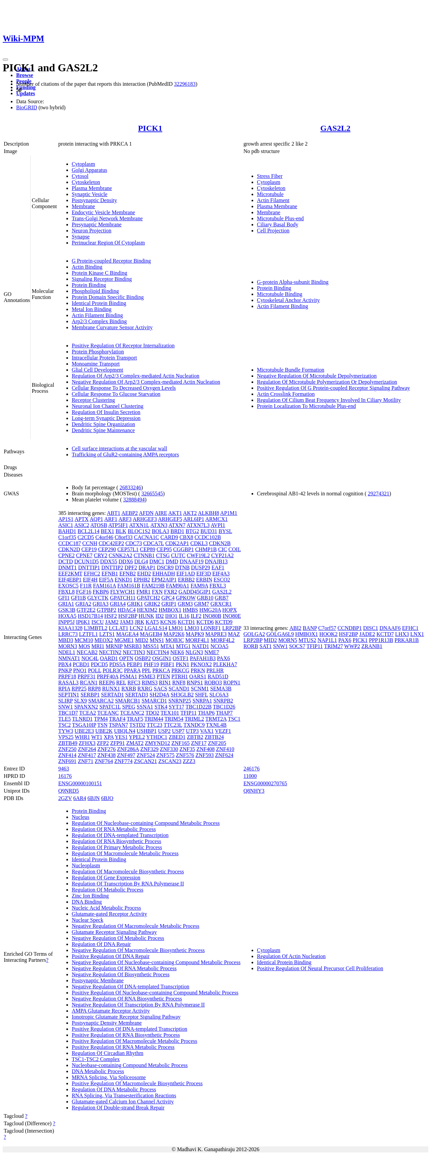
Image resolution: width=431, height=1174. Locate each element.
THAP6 (206, 713)
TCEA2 (87, 713)
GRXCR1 (221, 604)
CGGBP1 (183, 549)
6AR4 (79, 798)
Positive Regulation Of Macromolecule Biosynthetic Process (137, 1083)
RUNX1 (111, 688)
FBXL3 (217, 586)
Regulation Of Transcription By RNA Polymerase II (128, 883)
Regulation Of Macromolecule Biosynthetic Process (128, 871)
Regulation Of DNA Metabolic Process (114, 1089)
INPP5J (66, 622)
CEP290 (107, 549)
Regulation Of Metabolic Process (107, 890)
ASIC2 (81, 525)
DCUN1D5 (86, 561)
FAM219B (153, 586)
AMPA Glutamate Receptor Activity (111, 1011)
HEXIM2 (147, 610)
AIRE (161, 513)
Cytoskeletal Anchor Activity (288, 300)
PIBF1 (167, 664)
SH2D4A (159, 694)
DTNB (182, 567)
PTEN (163, 676)
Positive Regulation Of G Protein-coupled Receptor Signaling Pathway (333, 388)
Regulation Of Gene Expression (106, 877)
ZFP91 (117, 743)
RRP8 (94, 688)
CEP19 (89, 549)
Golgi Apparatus (89, 170)
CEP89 (147, 549)
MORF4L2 (222, 640)
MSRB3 (132, 646)
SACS (160, 688)
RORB (250, 646)
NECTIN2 (110, 652)
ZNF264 (87, 749)
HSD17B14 (90, 616)
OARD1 (109, 658)
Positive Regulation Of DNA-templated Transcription (129, 1029)
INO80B (212, 616)
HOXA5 (67, 616)
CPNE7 (84, 555)
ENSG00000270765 (265, 783)
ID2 (160, 616)
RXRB (129, 688)
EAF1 (217, 567)
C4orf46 (104, 537)
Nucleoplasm (86, 865)
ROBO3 (213, 682)
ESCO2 (221, 579)
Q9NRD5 (68, 791)
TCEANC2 (132, 713)
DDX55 (108, 561)
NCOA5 (219, 646)
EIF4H (90, 579)
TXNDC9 (194, 725)
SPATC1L (110, 707)
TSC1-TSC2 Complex (96, 1059)
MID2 (141, 640)
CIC (222, 549)
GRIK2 (152, 604)
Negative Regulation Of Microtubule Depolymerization (316, 376)
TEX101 (170, 713)
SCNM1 (200, 688)
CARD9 (169, 537)
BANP (310, 628)
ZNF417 (87, 755)
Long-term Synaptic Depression (106, 418)
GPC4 (167, 598)
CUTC (178, 555)
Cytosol (80, 176)
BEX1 (107, 531)
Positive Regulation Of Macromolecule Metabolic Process (134, 1041)
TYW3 (65, 731)
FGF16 (83, 592)
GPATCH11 (122, 598)
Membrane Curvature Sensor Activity (112, 327)
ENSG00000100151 (80, 783)
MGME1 (124, 640)
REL (121, 682)
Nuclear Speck (87, 920)
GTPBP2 (107, 610)
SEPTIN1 (68, 694)
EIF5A (106, 579)
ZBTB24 (214, 737)
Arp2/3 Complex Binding (99, 321)
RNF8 (178, 682)
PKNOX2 (201, 664)
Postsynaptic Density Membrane (107, 1023)
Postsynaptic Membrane (98, 980)
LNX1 (417, 634)
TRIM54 (174, 719)
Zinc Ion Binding (90, 896)
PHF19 (151, 664)
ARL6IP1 (193, 519)
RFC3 (134, 682)
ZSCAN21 (145, 761)
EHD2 (144, 573)
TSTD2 (137, 725)
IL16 (184, 616)
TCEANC (108, 713)
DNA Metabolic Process (98, 1071)
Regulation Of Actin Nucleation (291, 956)
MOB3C (174, 640)
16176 (65, 776)
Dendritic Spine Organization (103, 424)
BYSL (225, 531)
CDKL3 (199, 543)
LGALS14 (155, 628)
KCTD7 (385, 634)
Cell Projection (273, 230)
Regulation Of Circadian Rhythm (107, 1053)
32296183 (185, 84)
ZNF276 (106, 749)
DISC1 (370, 628)
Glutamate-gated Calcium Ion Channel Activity (123, 1101)
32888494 (134, 499)
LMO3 (192, 628)
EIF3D (203, 573)
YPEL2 (137, 737)
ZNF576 (185, 755)
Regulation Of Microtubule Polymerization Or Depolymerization (327, 382)
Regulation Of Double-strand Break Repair (118, 1107)
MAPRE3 (216, 634)
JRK (139, 622)
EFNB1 (110, 573)
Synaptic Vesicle (89, 194)
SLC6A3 (219, 694)
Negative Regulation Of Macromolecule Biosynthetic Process (138, 950)
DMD (172, 561)
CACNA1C (146, 537)
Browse (24, 75)
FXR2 (170, 592)
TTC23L (173, 725)
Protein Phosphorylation (98, 351)
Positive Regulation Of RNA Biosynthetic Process (126, 1035)
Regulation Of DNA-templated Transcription (120, 835)
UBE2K (104, 731)
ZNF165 (180, 743)
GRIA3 (100, 604)
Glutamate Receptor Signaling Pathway (114, 932)
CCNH (89, 543)
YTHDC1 (156, 737)
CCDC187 (69, 543)
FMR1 (143, 592)
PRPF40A (108, 676)
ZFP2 (103, 743)
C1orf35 (67, 537)
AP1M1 (228, 513)
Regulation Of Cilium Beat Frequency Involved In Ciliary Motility (329, 400)
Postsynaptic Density (94, 200)
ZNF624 (224, 755)
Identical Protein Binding (99, 303)
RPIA (64, 688)
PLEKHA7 (225, 664)
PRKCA (161, 670)
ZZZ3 (189, 761)
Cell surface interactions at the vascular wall (119, 448)
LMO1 (175, 628)
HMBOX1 (170, 610)
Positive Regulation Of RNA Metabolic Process (123, 1047)
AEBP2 (129, 513)
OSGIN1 (161, 658)
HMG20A (210, 610)
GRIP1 (169, 604)
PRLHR (215, 670)
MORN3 (67, 646)
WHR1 (82, 737)
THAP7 (224, 713)
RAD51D (218, 676)
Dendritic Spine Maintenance (103, 430)
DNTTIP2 (112, 567)
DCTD (65, 561)
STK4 (161, 707)
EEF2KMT (70, 573)
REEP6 (107, 682)
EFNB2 (127, 573)
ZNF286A (128, 749)
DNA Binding (87, 902)
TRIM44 (153, 719)
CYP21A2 (222, 555)
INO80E (232, 616)
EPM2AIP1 (164, 579)
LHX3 (402, 634)
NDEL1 (66, 652)
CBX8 (186, 537)
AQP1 (96, 519)
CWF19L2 (198, 555)
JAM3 (126, 622)
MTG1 (183, 646)
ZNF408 (205, 749)
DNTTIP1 (89, 567)
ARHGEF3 (145, 519)
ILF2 (196, 616)
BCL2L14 (88, 531)
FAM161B (129, 586)
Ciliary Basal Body (277, 224)
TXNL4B (216, 725)
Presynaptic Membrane (97, 224)
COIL (234, 549)
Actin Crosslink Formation (286, 394)
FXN (157, 592)
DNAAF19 (191, 561)
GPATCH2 (148, 598)
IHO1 (171, 616)
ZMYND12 (157, 743)
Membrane (83, 206)
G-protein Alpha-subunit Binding (292, 282)
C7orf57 (327, 628)
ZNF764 (104, 761)
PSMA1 (128, 676)
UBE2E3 (84, 731)
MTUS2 (307, 640)
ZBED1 (177, 737)
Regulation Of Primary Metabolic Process (117, 847)
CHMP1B (206, 549)
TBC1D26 (224, 707)
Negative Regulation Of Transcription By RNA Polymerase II (138, 1005)
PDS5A (117, 664)
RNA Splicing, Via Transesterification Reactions (124, 1095)
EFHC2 (92, 573)
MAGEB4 (151, 634)
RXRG (144, 688)
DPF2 (131, 567)
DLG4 (141, 561)
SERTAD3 (136, 694)
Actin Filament (273, 200)
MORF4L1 (197, 640)
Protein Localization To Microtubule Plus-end (306, 406)
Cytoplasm (83, 164)
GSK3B (66, 610)
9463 (63, 768)
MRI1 (98, 646)
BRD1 (177, 531)
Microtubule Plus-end (280, 218)
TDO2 (152, 713)
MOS (84, 646)
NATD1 (200, 646)
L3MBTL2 (95, 628)
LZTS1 (107, 634)
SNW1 (65, 707)
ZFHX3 (87, 743)
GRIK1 (135, 604)
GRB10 (205, 598)
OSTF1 (181, 658)
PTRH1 (179, 676)
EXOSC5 (68, 586)
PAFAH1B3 (203, 658)
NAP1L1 (327, 640)
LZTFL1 (88, 634)
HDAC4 (126, 610)
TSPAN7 (118, 725)
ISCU (98, 622)
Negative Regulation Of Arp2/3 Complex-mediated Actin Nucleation (146, 382)
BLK (120, 531)
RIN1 (165, 682)
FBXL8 (66, 592)
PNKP (65, 670)
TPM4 (101, 719)
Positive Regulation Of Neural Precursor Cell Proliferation (320, 968)
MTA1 (167, 646)
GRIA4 (118, 604)
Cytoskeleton (86, 182)
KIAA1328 (70, 628)
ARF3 (125, 519)
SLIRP (65, 701)
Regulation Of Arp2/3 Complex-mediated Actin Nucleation (135, 376)
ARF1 (110, 519)
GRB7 (222, 598)
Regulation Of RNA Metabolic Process (114, 829)
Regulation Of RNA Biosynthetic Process (116, 841)
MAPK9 (195, 634)
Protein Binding (89, 285)
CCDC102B (208, 537)
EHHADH (163, 573)
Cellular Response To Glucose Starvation (116, 394)
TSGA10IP (84, 725)
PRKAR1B (407, 640)
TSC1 (234, 719)
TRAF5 (135, 719)
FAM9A (199, 586)
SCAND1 (179, 688)
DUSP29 (200, 567)
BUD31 (208, 531)
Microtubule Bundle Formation (290, 370)
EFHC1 (410, 628)
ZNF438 (106, 755)
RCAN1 (88, 682)
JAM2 (112, 622)
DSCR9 (165, 567)
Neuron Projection (91, 230)
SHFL (201, 694)
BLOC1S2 (139, 531)
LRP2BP (231, 628)
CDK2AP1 (177, 543)
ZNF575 (165, 755)
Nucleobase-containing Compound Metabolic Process (130, 1065)
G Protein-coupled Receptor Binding (111, 261)
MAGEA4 (127, 634)
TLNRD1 (82, 719)
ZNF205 (217, 743)
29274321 (378, 493)
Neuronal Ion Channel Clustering (107, 406)
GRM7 (201, 604)
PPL (146, 670)
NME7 (211, 652)
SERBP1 (90, 694)
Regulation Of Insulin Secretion (106, 412)
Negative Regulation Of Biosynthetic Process (121, 974)
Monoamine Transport (96, 364)
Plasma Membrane (92, 188)
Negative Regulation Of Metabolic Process (118, 938)
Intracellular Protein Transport (104, 358)
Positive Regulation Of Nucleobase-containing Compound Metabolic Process (155, 992)
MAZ (234, 634)
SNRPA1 (202, 701)
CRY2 (100, 555)
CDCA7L (153, 543)
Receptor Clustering (93, 400)
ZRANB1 (371, 646)
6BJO (107, 798)
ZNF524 (146, 755)
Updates (25, 93)
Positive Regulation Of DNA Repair (111, 956)
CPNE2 (66, 555)
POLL (94, 670)
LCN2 (136, 628)
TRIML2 (194, 719)
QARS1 (197, 676)
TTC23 (154, 725)
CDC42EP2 (111, 543)
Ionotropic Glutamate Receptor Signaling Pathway (126, 1017)
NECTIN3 (134, 652)
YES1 (121, 737)
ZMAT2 (135, 743)
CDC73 (134, 543)
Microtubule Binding (279, 294)
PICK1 (150, 128)
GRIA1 (66, 604)
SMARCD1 (154, 701)
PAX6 (223, 658)
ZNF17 (198, 743)
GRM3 (185, 604)
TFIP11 (188, 713)
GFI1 (64, 598)
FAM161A (104, 586)
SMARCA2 (101, 701)
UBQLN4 (124, 731)
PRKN (198, 670)
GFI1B (78, 598)
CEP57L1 (127, 549)
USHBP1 (147, 731)
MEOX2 (103, 640)
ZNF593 (205, 755)
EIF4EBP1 (69, 579)
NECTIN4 (157, 652)
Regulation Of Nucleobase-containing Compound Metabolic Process (146, 823)
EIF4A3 (221, 573)
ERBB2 (186, 579)
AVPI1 (218, 525)
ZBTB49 (67, 743)
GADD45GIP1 (194, 592)
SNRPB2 (223, 701)
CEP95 (164, 549)
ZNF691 (67, 761)
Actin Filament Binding (97, 315)
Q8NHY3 (253, 791)
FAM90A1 (177, 586)
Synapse (81, 236)
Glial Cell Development (97, 370)
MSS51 (151, 646)
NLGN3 (194, 652)
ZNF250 (67, 749)
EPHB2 (142, 579)
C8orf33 (123, 537)
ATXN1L (139, 525)
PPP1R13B (381, 640)
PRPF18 (67, 676)
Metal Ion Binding (91, 309)
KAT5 (152, 622)
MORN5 (287, 640)
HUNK (146, 616)
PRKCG (180, 670)
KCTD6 (205, 622)
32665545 (152, 493)
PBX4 (64, 664)
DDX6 (126, 561)
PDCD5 (99, 664)
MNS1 (157, 640)
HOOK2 (328, 634)
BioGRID (26, 107)
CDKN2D (69, 549)
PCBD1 (81, 664)
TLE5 (64, 719)
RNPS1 (195, 682)
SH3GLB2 (182, 694)
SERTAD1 (112, 694)
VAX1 (207, 731)
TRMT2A (216, 719)
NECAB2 (87, 652)
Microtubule (270, 194)
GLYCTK (97, 598)
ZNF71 (85, 761)
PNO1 (80, 670)
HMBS (190, 610)
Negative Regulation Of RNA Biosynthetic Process (127, 998)
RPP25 (78, 688)
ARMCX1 (216, 519)
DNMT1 (67, 567)
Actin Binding (87, 267)
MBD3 (65, 640)
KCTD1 (186, 622)
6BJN (94, 798)
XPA (109, 737)
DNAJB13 (216, 561)
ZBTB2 (195, 737)
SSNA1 (145, 707)
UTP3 (192, 731)
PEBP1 (134, 664)
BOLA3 (160, 531)
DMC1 (157, 561)
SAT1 (266, 646)
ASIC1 (65, 525)
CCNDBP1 (349, 628)
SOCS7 (297, 646)
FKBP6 (101, 592)
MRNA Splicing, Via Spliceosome (109, 1077)
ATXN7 (177, 525)
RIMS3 (150, 682)
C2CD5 (85, 537)
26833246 (130, 487)
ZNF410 (225, 749)
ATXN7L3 (198, 525)
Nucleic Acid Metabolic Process (106, 908)
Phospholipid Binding (95, 291)
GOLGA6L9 (280, 634)
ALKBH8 (208, 513)
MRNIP (114, 646)
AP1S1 (65, 519)
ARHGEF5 (170, 519)
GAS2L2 (335, 128)
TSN (102, 725)
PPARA (132, 670)
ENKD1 (123, 579)
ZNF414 (67, 755)
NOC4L (90, 658)
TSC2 (64, 725)
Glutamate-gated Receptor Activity (109, 914)
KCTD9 (224, 622)
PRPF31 (86, 676)
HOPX (229, 610)
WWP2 (352, 646)
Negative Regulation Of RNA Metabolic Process (124, 968)
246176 (251, 768)
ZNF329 (149, 749)
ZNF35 (187, 749)
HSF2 (110, 616)
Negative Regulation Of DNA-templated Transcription (130, 986)
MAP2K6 (173, 634)
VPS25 (65, 737)
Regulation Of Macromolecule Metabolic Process (125, 853)
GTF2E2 (86, 610)
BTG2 (192, 531)
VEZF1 (223, 731)
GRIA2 (83, 604)
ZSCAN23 (169, 761)
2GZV (65, 798)
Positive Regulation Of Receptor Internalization (123, 345)
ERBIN (204, 579)
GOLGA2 (254, 634)
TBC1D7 (68, 713)
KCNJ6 (168, 622)
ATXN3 (158, 525)
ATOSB (98, 525)
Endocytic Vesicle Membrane (103, 212)
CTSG (163, 555)
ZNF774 (123, 761)
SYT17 (176, 707)
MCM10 (83, 640)
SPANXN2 (86, 707)
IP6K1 (83, 622)
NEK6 (177, 652)
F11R (86, 586)
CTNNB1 (144, 555)
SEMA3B (220, 688)
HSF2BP (127, 616)
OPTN (126, 658)
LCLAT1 (118, 628)
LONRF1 (211, 628)
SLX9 (80, 701)
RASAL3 (68, 682)
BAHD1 (67, 531)
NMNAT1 (69, 658)
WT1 (96, 737)
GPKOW (185, 598)
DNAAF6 (390, 628)
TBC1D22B (198, 707)
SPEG (128, 707)
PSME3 (146, 676)
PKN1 (182, 664)
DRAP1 (147, 567)
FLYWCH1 (122, 592)
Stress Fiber (270, 176)
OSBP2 (143, 658)
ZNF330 (169, 749)
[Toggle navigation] (5, 60)
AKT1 (175, 513)
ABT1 (113, 513)
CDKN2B (220, 543)
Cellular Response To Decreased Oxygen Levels (124, 388)
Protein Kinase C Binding (99, 273)
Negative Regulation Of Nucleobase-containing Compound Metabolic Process (156, 962)
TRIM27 (333, 646)
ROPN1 (231, 682)
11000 (250, 776)
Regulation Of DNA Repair (101, 944)
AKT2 (190, 513)
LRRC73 (68, 634)
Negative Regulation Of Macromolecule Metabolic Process (135, 926)
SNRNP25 (179, 701)
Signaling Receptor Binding (102, 279)
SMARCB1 (127, 701)
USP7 (178, 731)
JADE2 (367, 634)
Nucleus (80, 817)
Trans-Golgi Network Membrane (107, 218)
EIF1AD (185, 573)
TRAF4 (117, 719)
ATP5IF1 (118, 525)
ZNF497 (126, 755)
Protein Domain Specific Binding (108, 297)
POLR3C (113, 670)
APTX (81, 519)
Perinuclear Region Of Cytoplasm (108, 242)
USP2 (164, 731)
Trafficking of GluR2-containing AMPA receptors (125, 454)
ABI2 (295, 628)
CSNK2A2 (120, 555)
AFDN (146, 513)
